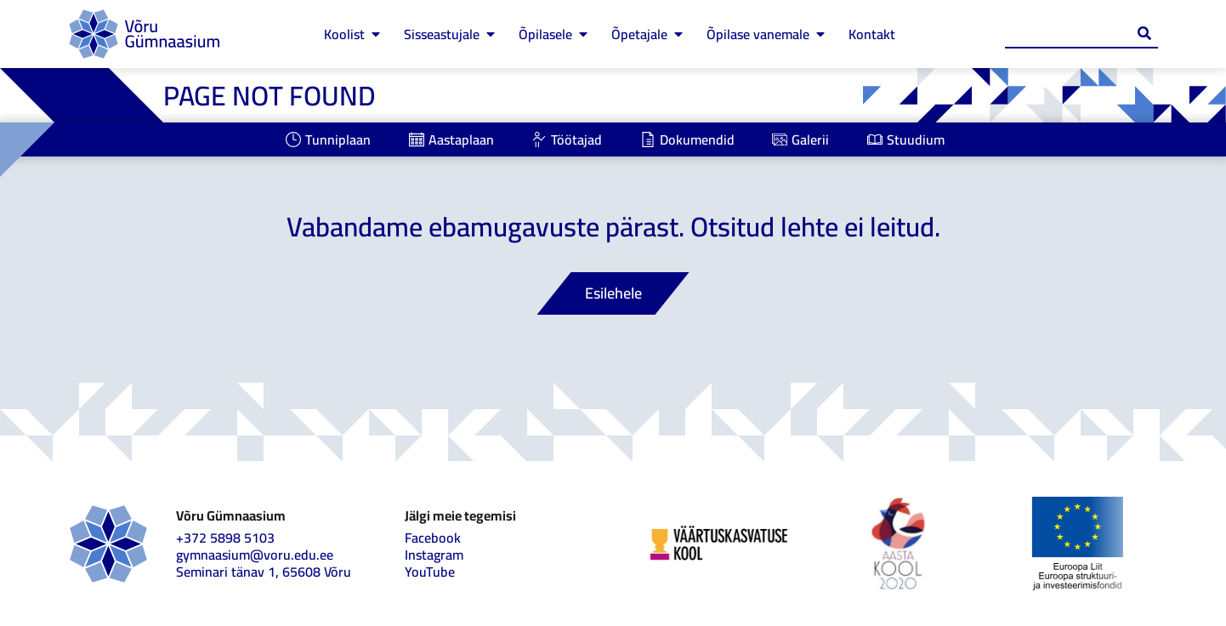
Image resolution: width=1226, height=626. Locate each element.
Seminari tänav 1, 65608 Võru (263, 571)
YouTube (430, 571)
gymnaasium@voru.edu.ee (254, 554)
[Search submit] (1144, 33)
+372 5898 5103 (225, 537)
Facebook (433, 537)
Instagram (434, 554)
